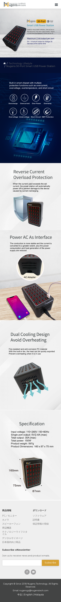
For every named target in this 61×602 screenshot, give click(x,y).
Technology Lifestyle (20, 63)
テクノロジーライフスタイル (14, 533)
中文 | (20, 594)
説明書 (36, 520)
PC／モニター (9, 516)
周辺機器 (6, 528)
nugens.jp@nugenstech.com (33, 590)
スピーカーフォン (11, 524)
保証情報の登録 (41, 524)
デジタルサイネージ (12, 538)
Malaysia (39, 594)
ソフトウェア (39, 516)
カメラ (5, 520)
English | (29, 594)
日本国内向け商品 (11, 542)
